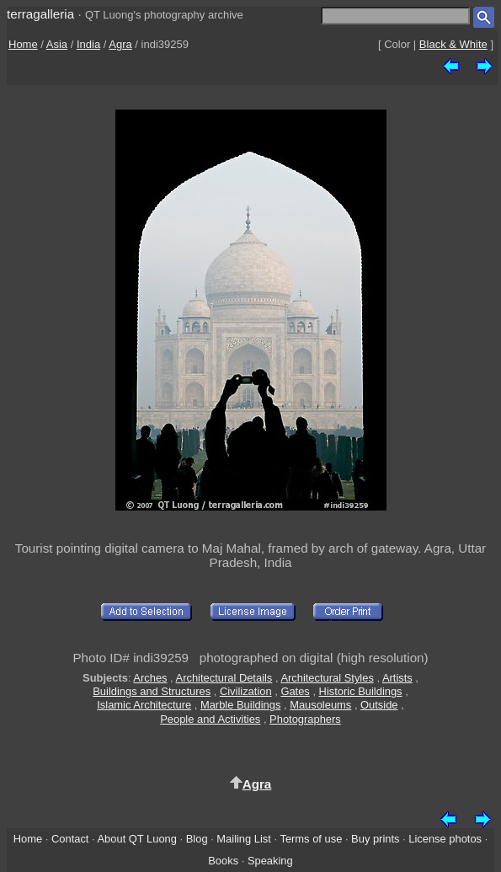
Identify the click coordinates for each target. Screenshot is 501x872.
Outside (378, 704)
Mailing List (243, 838)
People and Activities (210, 719)
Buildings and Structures (152, 691)
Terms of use (311, 838)
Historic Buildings (360, 691)
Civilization (246, 691)
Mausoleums (320, 704)
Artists (397, 677)
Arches (150, 677)
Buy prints (375, 838)
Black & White (453, 44)
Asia (56, 44)
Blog (197, 838)
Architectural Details (224, 677)
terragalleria (40, 14)
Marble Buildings (240, 704)
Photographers (305, 719)
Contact (69, 838)
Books (223, 860)
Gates (294, 691)
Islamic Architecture (144, 704)
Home (23, 44)
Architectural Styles (326, 677)
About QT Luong (136, 838)
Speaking (270, 860)
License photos (445, 838)
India (88, 44)
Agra (120, 44)
